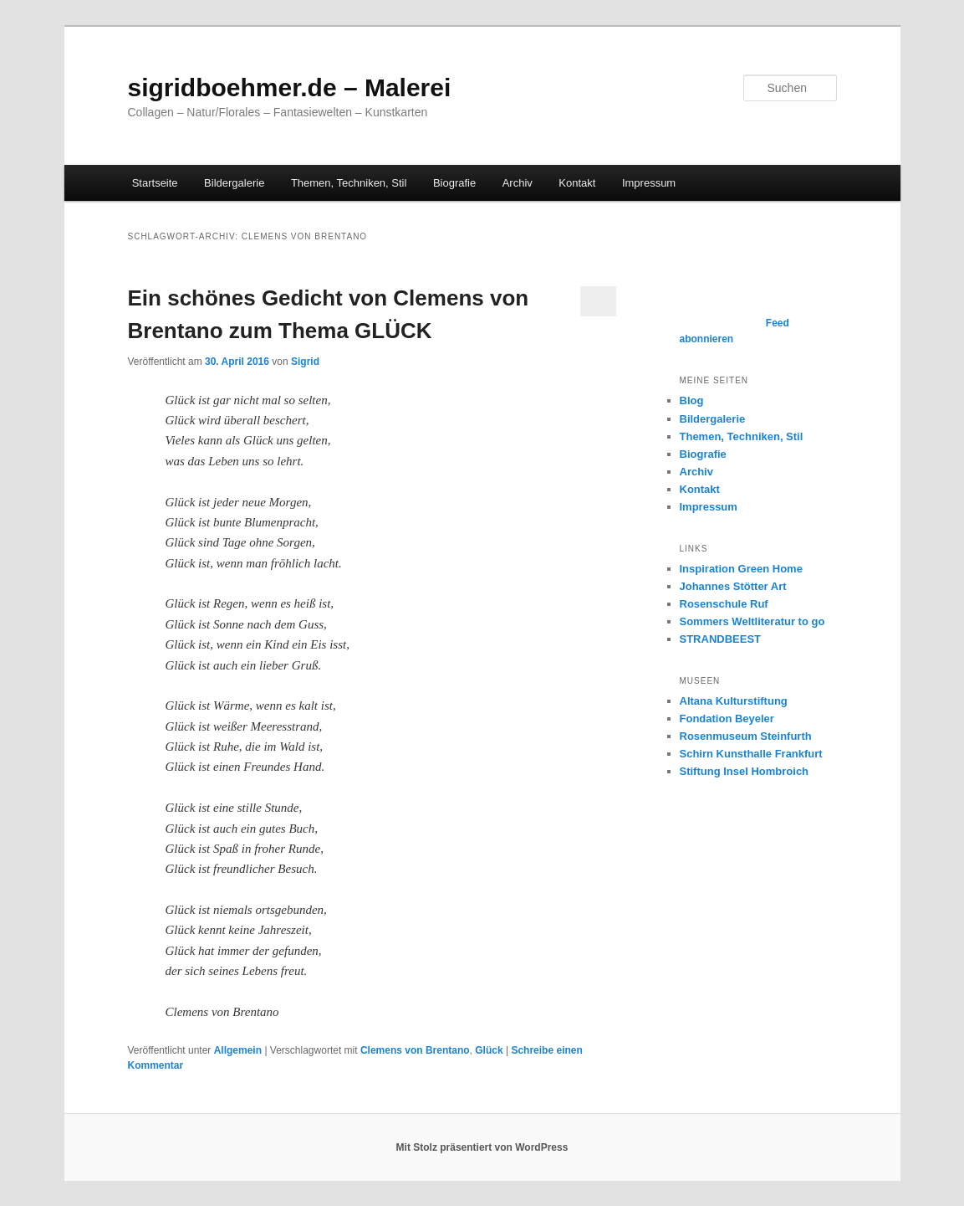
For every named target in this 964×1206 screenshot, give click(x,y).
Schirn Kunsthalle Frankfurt (751, 753)
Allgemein (238, 1050)
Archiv (517, 183)
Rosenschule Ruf (724, 604)
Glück (488, 1050)
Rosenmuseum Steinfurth (746, 736)
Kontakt (577, 183)
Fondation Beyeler (727, 718)
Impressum (649, 183)
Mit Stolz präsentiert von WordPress (482, 1147)
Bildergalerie (234, 183)
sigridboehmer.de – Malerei (289, 87)
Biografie (454, 183)
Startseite (155, 183)
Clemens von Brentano (415, 1050)
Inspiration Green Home (741, 568)
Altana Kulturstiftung (734, 701)
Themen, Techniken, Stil (349, 183)
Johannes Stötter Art (733, 586)
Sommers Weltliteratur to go (752, 621)
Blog (692, 400)
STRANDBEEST (721, 639)
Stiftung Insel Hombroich (744, 771)
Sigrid (305, 361)
